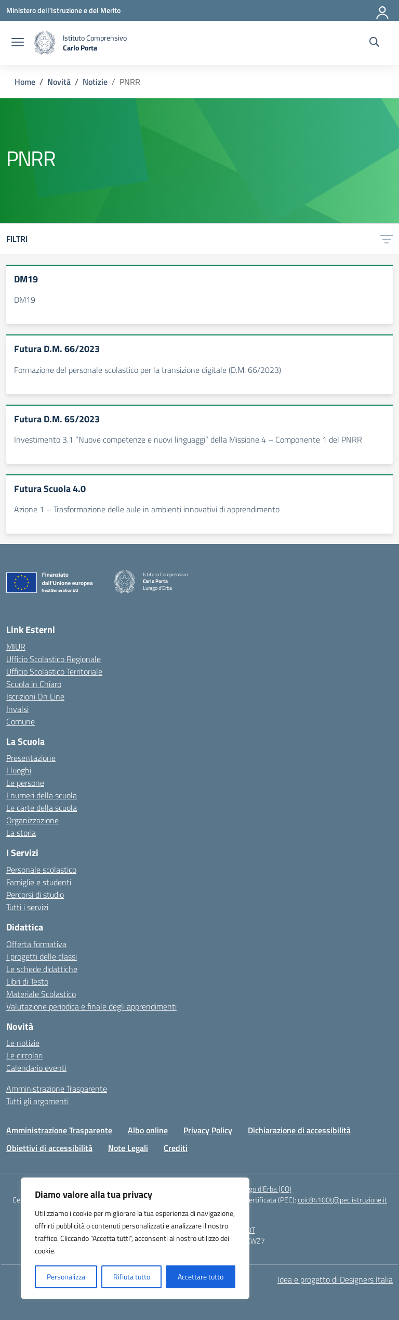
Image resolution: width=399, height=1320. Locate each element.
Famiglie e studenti (38, 882)
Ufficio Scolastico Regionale (53, 659)
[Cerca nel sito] (374, 43)
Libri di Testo (27, 981)
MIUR (15, 646)
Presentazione (31, 758)
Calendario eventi (36, 1068)
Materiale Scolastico (41, 994)
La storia (21, 832)
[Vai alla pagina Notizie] (95, 81)
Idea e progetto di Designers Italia (335, 1279)
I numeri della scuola (41, 795)
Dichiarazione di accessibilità (299, 1130)
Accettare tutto (200, 1276)
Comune (20, 721)
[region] (135, 1238)
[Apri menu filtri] (386, 238)
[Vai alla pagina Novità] (59, 81)
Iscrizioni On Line (35, 696)
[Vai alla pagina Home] (25, 81)
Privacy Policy (207, 1130)
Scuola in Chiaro (33, 684)
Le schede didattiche (41, 969)
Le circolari (24, 1055)
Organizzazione (32, 820)
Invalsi (17, 709)
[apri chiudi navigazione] (17, 43)
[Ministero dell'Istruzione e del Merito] (63, 10)
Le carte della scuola (41, 807)
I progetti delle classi (41, 956)
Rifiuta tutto (131, 1276)
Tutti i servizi (27, 907)
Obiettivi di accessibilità (49, 1148)
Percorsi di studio (35, 894)
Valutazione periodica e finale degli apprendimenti (91, 1006)
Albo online (148, 1130)
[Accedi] (383, 10)
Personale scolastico (41, 869)
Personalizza (66, 1276)
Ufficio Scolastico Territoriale (54, 671)
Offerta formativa (36, 944)
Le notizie (22, 1043)
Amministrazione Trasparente (56, 1088)
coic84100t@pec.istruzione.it (342, 1199)
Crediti (176, 1148)
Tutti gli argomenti (37, 1101)
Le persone (25, 783)
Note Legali (128, 1148)
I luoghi (18, 770)
